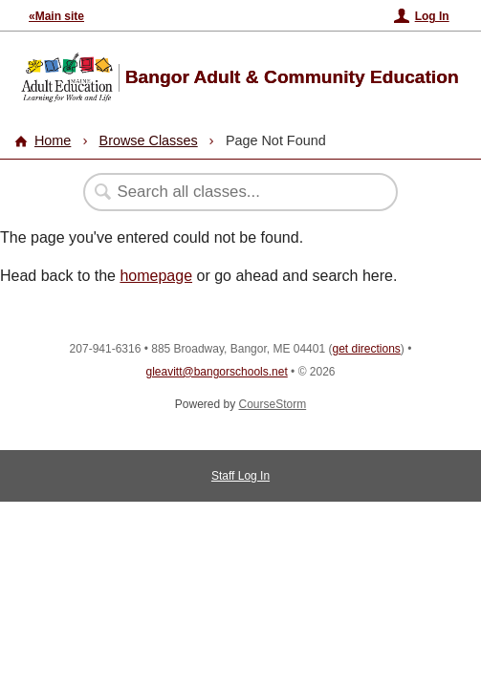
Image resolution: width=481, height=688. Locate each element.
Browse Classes (148, 140)
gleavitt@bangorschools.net (216, 371)
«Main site (56, 16)
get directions (366, 348)
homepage (156, 276)
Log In (432, 16)
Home (52, 140)
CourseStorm (273, 404)
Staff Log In (240, 476)
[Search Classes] (230, 192)
